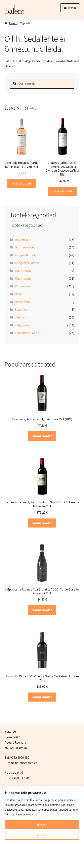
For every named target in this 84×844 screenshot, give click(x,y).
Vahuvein (21, 317)
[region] (42, 815)
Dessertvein (23, 240)
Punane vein (23, 286)
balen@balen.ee (26, 763)
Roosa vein (22, 302)
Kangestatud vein (27, 263)
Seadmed (21, 309)
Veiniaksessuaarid (27, 333)
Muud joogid (23, 278)
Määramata (23, 271)
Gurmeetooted (25, 247)
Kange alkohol (25, 255)
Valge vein (22, 325)
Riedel (19, 294)
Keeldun (42, 835)
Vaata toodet (21, 183)
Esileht (13, 23)
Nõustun (42, 824)
